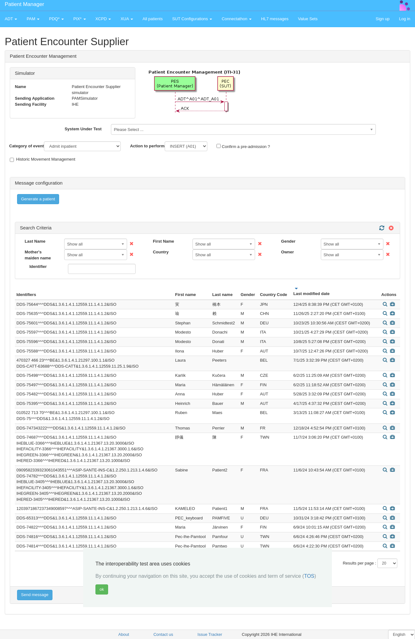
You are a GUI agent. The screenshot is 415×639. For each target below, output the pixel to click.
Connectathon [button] (237, 18)
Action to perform (147, 146)
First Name (163, 241)
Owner (287, 252)
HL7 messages (275, 18)
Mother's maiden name (38, 255)
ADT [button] (11, 18)
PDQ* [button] (56, 18)
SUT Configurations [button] (192, 18)
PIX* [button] (79, 18)
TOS (309, 576)
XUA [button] (126, 18)
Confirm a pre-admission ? (243, 146)
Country (161, 252)
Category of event (26, 146)
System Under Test (82, 129)
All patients (153, 18)
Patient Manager (24, 4)
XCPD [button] (103, 18)
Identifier (38, 266)
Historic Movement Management (42, 159)
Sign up (382, 18)
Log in (404, 18)
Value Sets (308, 18)
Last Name (35, 241)
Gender (288, 241)
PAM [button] (33, 18)
